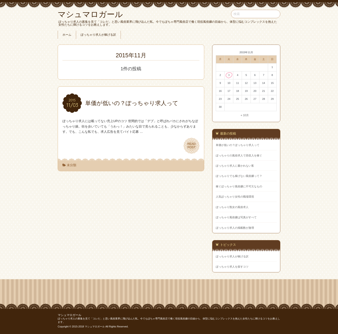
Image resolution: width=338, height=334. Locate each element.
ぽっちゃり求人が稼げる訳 (98, 34)
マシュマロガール (69, 315)
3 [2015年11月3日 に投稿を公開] (229, 75)
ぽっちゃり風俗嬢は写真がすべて (236, 217)
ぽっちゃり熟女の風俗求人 (232, 207)
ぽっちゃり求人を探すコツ (232, 266)
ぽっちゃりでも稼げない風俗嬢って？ (239, 176)
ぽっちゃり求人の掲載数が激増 (235, 227)
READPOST (191, 146)
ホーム (66, 34)
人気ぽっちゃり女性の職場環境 (235, 196)
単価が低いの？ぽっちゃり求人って (237, 145)
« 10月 (245, 115)
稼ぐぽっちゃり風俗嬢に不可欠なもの (239, 186)
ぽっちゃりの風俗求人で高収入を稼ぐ (239, 155)
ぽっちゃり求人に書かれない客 (235, 165)
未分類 (71, 165)
